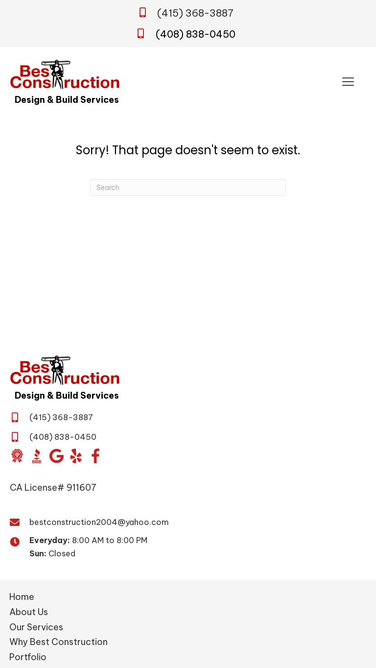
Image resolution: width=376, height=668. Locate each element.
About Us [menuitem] (28, 612)
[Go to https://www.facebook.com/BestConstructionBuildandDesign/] (95, 456)
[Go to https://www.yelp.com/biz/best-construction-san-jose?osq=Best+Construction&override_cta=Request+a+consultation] (76, 456)
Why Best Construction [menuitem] (58, 641)
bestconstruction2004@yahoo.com (99, 522)
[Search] (188, 187)
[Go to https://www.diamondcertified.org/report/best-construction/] (17, 456)
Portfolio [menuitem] (28, 657)
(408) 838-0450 (195, 34)
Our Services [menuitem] (36, 627)
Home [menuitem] (21, 596)
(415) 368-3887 (195, 13)
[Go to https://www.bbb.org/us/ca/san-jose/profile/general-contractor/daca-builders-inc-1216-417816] (36, 456)
